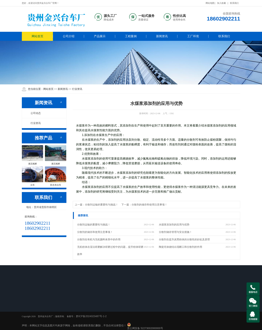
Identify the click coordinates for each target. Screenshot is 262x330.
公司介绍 (68, 36)
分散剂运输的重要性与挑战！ (93, 224)
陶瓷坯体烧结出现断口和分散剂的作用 (180, 246)
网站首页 (37, 36)
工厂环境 (193, 36)
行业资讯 (77, 88)
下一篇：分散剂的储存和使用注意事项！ (144, 204)
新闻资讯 (162, 36)
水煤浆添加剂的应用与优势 (174, 224)
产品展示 (100, 36)
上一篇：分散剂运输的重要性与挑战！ (96, 204)
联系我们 (234, 3)
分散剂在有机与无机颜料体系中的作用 (98, 239)
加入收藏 (221, 3)
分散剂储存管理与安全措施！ (175, 232)
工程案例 (131, 36)
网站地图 (210, 3)
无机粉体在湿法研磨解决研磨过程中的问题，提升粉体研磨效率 (110, 250)
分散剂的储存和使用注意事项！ (95, 232)
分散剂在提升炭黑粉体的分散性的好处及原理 (184, 239)
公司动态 (34, 113)
